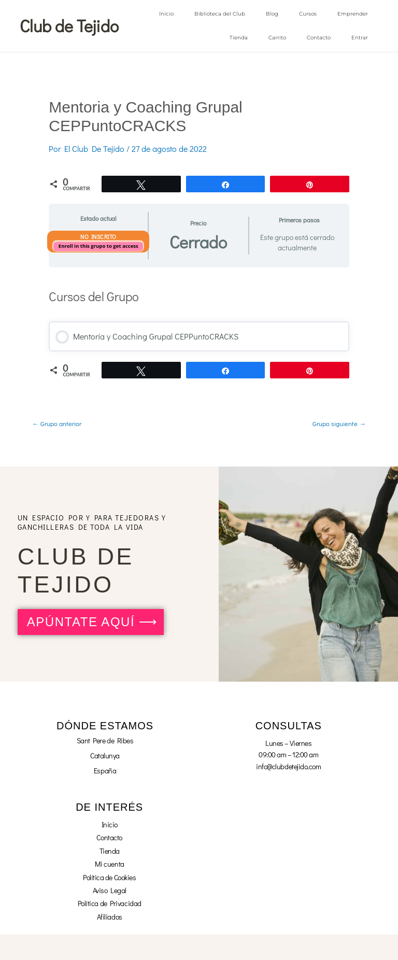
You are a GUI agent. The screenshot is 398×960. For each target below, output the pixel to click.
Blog (272, 13)
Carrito (277, 37)
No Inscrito (98, 236)
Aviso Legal (109, 890)
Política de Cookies (109, 877)
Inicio (166, 13)
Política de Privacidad (109, 903)
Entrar (359, 37)
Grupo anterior (56, 423)
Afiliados (109, 916)
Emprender (352, 13)
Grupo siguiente (339, 423)
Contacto (319, 37)
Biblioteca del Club (219, 13)
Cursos (308, 13)
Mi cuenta (109, 863)
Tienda (239, 37)
